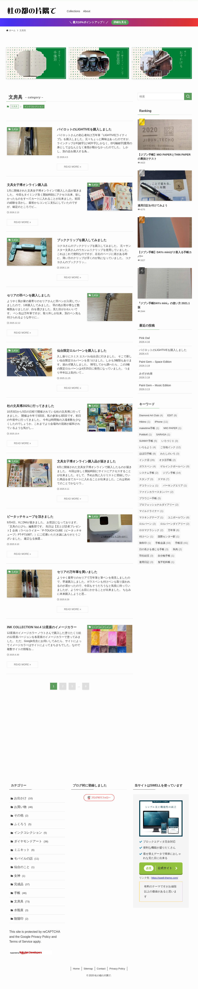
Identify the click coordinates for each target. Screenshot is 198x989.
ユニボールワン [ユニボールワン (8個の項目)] (178, 517)
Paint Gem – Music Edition (164, 387)
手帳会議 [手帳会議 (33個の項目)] (163, 542)
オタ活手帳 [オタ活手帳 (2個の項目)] (167, 460)
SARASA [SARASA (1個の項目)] (163, 434)
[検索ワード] (165, 96)
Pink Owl (164, 340)
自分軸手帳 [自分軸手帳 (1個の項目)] (166, 555)
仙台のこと (25, 871)
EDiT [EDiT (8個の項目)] (172, 415)
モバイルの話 (27, 862)
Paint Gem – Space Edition (164, 364)
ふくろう (23, 826)
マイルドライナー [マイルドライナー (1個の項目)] (151, 511)
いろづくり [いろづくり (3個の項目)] (169, 440)
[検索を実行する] (188, 96)
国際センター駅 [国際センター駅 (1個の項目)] (168, 536)
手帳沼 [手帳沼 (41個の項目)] (181, 542)
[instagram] (174, 2)
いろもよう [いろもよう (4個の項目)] (147, 447)
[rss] (184, 2)
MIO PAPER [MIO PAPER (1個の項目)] (172, 428)
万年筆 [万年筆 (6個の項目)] (173, 530)
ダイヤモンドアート (32, 844)
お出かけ (24, 798)
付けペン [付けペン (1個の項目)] (146, 536)
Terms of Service (20, 950)
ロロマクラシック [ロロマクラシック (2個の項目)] (151, 530)
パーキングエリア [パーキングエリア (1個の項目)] (175, 485)
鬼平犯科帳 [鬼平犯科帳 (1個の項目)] (166, 562)
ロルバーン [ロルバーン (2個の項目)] (147, 523)
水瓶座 (22, 917)
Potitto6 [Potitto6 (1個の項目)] (145, 434)
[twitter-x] (169, 2)
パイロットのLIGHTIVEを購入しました (164, 352)
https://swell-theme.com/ (164, 877)
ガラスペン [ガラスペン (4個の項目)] (147, 466)
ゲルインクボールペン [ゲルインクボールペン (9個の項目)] (174, 466)
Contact (101, 976)
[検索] (189, 2)
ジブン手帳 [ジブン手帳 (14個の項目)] (172, 472)
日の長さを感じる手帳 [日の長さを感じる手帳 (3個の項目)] (153, 549)
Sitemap (88, 976)
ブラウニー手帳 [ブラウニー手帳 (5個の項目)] (150, 498)
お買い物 (24, 807)
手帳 (21, 899)
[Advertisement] (165, 595)
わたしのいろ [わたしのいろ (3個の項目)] (169, 453)
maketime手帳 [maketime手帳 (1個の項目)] (149, 428)
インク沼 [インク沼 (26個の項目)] (147, 460)
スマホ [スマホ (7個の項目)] (163, 479)
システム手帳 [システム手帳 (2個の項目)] (148, 472)
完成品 (22, 890)
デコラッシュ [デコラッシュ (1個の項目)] (148, 485)
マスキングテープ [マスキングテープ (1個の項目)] (151, 517)
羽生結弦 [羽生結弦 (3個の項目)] (146, 555)
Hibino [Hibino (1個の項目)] (144, 421)
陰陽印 (22, 926)
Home (76, 976)
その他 (22, 817)
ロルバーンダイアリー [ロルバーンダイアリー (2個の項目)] (174, 523)
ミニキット (25, 853)
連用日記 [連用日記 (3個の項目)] (146, 562)
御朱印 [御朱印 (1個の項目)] (145, 542)
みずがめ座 (164, 375)
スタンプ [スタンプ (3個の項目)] (146, 479)
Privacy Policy (41, 945)
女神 (20, 881)
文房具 (22, 908)
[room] (179, 2)
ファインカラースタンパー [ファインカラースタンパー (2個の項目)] (156, 491)
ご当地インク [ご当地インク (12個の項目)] (170, 447)
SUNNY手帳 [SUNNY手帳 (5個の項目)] (148, 440)
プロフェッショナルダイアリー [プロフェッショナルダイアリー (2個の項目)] (158, 504)
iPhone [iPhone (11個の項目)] (161, 421)
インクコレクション (34, 106)
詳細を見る (120, 22)
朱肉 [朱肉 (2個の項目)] (177, 549)
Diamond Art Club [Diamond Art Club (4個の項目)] (151, 415)
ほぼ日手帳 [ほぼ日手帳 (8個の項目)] (147, 453)
